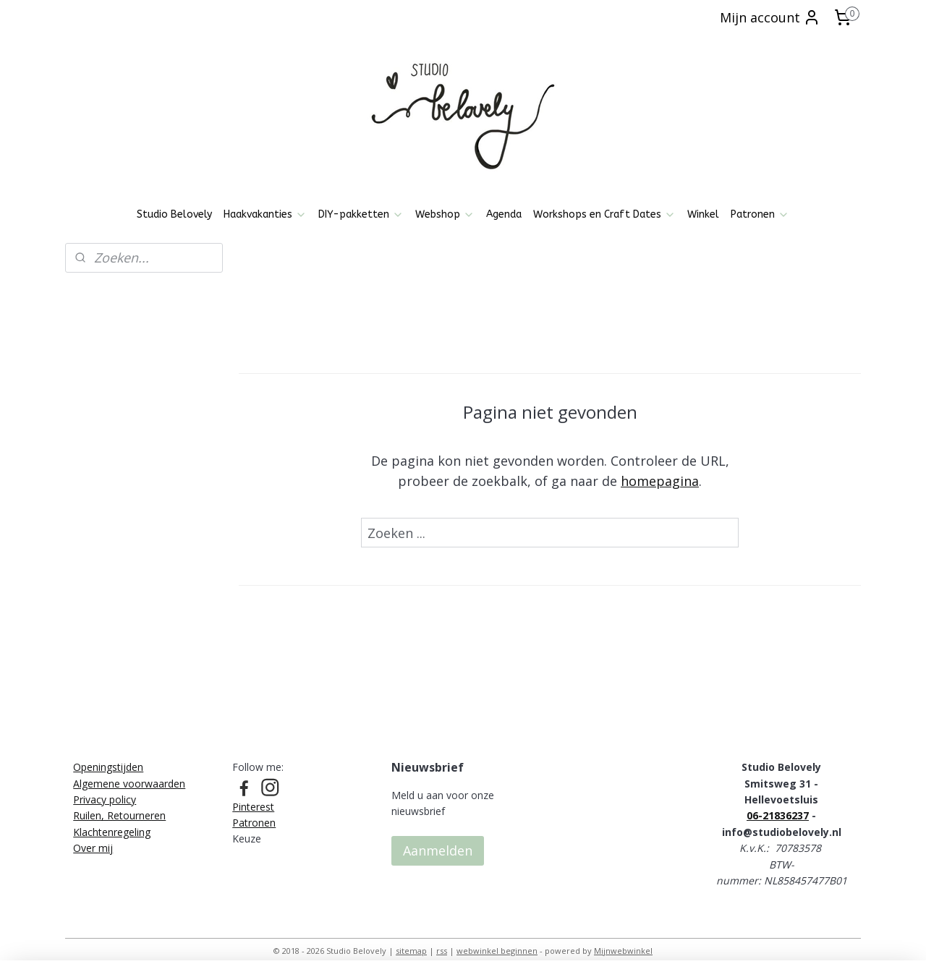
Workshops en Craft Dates (604, 214)
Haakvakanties (265, 214)
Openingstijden (108, 767)
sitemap (411, 950)
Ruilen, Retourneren (119, 815)
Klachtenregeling (111, 832)
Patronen (760, 214)
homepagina (660, 481)
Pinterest (253, 807)
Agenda (504, 214)
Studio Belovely (174, 214)
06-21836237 (778, 815)
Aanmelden (437, 850)
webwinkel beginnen (497, 950)
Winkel (703, 214)
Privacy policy (104, 799)
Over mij (93, 848)
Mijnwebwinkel (623, 950)
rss (441, 950)
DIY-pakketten (361, 214)
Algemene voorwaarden (129, 783)
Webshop (445, 214)
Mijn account (770, 17)
